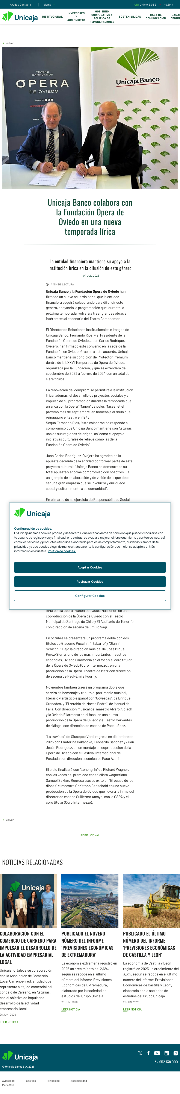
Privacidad (53, 1080)
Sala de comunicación (156, 16)
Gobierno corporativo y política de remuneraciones (102, 16)
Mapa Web (8, 1085)
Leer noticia (70, 1009)
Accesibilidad (79, 1080)
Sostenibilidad (130, 16)
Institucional (52, 16)
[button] (8, 43)
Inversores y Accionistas (76, 16)
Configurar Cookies (90, 596)
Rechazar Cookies (90, 581)
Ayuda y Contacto (20, 4)
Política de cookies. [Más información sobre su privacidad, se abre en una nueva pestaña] (62, 551)
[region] (90, 556)
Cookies (31, 1080)
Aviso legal (8, 1080)
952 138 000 (166, 1062)
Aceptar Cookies (90, 567)
